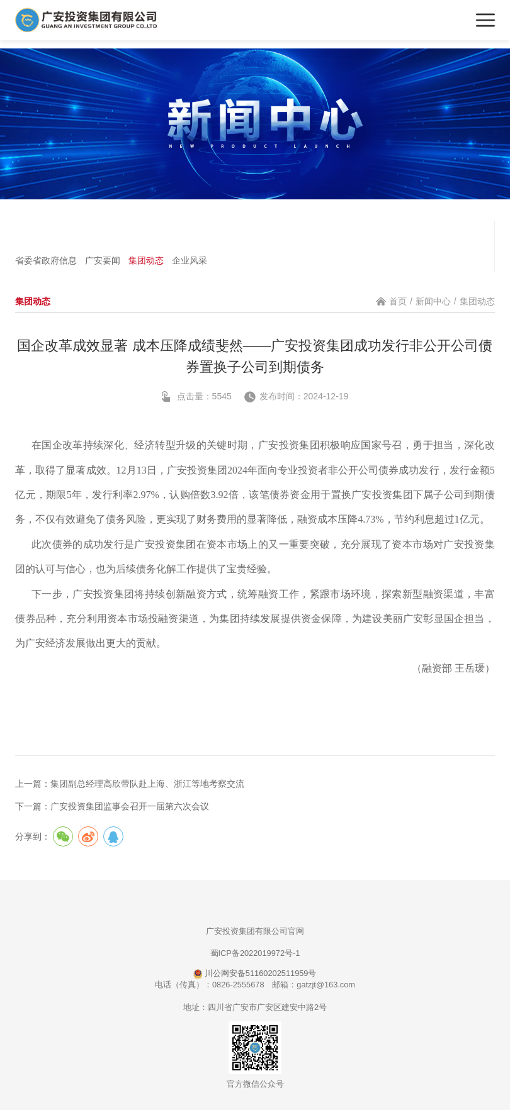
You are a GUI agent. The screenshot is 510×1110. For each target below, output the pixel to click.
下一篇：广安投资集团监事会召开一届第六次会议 (112, 806)
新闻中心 (433, 301)
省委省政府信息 (46, 260)
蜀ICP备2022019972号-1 (255, 953)
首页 (398, 301)
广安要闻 (102, 260)
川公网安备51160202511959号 (254, 973)
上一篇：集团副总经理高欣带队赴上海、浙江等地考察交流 (129, 783)
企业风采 (189, 260)
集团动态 (146, 260)
